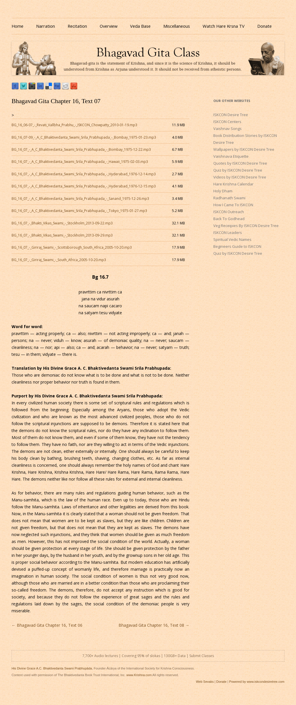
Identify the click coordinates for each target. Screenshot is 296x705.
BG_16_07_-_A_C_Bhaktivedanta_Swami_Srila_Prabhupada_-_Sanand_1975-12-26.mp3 (80, 198)
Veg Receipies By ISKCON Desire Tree (246, 225)
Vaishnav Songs (227, 128)
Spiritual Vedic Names (232, 239)
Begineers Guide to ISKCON (237, 246)
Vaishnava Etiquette (231, 156)
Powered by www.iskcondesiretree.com (256, 681)
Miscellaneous (176, 26)
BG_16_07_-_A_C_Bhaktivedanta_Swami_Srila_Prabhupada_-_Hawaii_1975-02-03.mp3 (80, 161)
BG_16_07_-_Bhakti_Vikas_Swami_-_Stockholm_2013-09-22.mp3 (62, 223)
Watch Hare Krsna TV (224, 26)
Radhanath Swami (229, 197)
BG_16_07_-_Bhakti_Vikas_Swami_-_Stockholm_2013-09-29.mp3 (62, 235)
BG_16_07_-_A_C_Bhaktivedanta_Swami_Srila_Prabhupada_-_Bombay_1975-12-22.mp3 (81, 149)
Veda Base (140, 26)
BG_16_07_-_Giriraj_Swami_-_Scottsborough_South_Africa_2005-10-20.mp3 (72, 247)
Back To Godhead (229, 218)
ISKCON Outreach (228, 211)
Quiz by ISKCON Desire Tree (237, 170)
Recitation (77, 26)
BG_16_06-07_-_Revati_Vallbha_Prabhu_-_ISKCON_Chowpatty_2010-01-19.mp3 (74, 124)
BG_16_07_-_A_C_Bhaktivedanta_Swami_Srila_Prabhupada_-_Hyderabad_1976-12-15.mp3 (84, 186)
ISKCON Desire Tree (230, 114)
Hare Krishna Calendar (233, 184)
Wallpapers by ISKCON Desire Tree (243, 149)
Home (17, 26)
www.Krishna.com (138, 675)
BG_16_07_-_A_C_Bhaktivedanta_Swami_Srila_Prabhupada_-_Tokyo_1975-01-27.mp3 (79, 210)
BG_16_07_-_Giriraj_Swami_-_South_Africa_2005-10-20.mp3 (59, 259)
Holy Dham (222, 191)
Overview (108, 26)
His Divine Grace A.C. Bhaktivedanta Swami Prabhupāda (52, 668)
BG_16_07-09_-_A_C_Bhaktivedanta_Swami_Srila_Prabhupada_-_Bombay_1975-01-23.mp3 (84, 137)
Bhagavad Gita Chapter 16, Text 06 (47, 625)
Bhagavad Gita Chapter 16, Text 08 (154, 625)
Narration (45, 26)
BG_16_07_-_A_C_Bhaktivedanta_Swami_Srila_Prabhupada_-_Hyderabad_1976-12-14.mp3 (84, 174)
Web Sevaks (205, 681)
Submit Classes (201, 655)
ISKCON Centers (227, 121)
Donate (264, 26)
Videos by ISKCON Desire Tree (239, 177)
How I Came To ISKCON (233, 204)
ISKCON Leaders (227, 232)
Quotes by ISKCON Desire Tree (240, 163)
